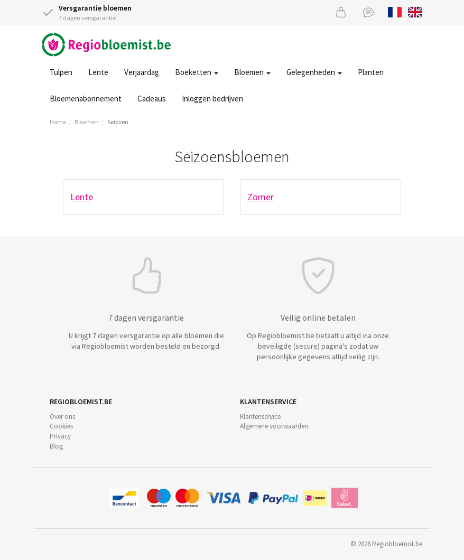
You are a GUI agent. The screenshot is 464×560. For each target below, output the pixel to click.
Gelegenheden (314, 72)
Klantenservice (260, 416)
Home (58, 122)
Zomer (260, 197)
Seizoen (117, 122)
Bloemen (252, 72)
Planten (371, 72)
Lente (98, 72)
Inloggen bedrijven (212, 99)
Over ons (62, 416)
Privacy (60, 436)
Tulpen (61, 72)
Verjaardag (141, 72)
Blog (56, 446)
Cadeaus (151, 99)
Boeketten (196, 72)
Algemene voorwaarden (274, 426)
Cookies (61, 426)
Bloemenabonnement (86, 99)
